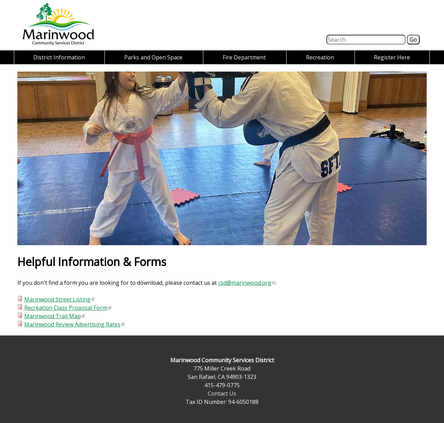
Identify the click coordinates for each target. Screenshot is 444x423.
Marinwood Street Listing (59, 299)
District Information (59, 57)
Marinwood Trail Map (54, 316)
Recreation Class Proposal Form (67, 308)
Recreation (320, 57)
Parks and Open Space (153, 57)
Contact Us (222, 393)
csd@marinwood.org (246, 283)
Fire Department (244, 57)
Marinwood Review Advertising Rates (74, 324)
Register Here (392, 57)
